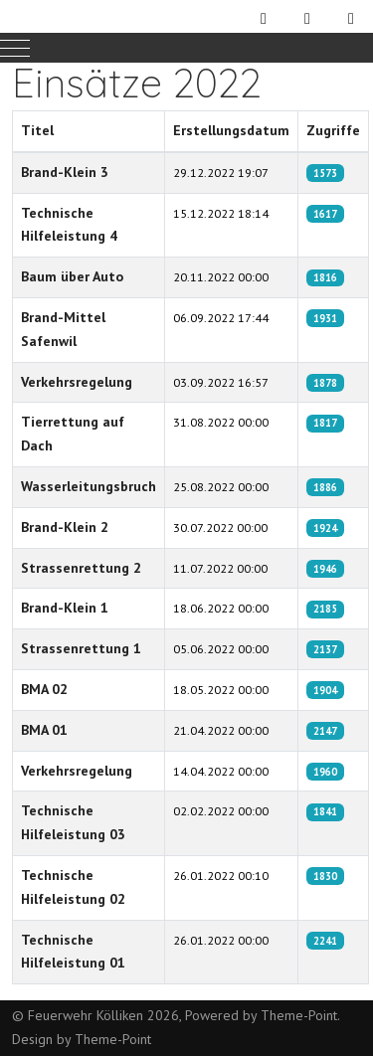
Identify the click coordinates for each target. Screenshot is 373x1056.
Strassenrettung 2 (81, 568)
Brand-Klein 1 (64, 607)
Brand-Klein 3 (64, 172)
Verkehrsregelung (76, 382)
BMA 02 (44, 689)
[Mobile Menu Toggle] (15, 48)
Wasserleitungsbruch (88, 486)
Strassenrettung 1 (81, 648)
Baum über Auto (72, 276)
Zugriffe (333, 130)
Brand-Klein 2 (64, 527)
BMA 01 (44, 730)
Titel (37, 130)
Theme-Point (299, 1015)
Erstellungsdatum (231, 130)
